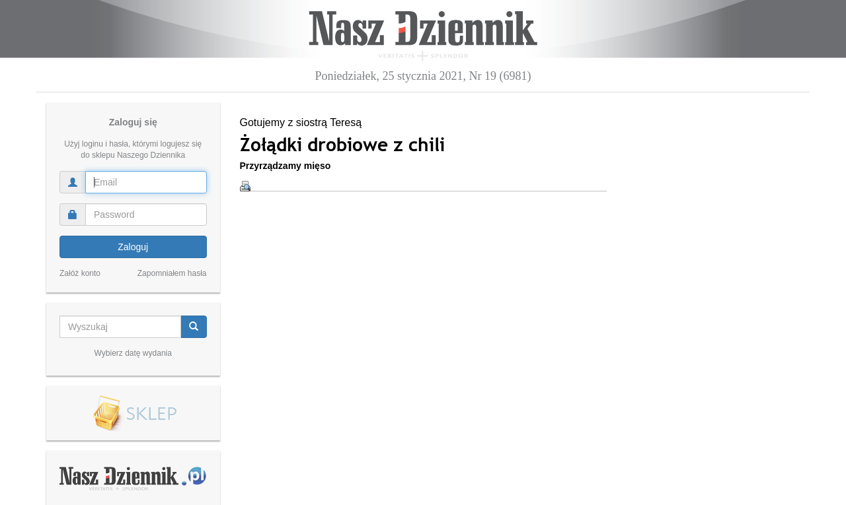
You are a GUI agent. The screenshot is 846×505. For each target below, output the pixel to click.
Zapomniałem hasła (172, 273)
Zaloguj (133, 247)
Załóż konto (79, 273)
